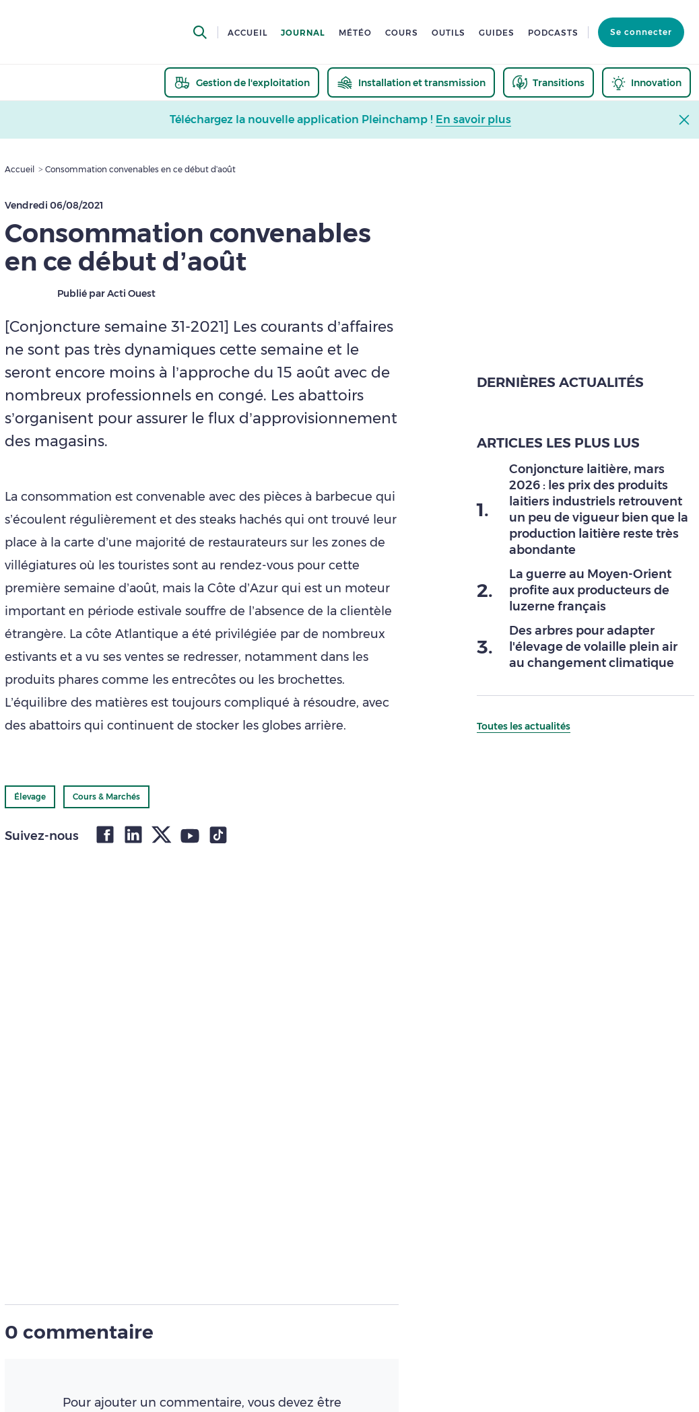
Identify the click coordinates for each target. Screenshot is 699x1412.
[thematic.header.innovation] (646, 82)
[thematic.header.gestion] (241, 82)
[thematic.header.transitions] (548, 82)
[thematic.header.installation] (411, 82)
